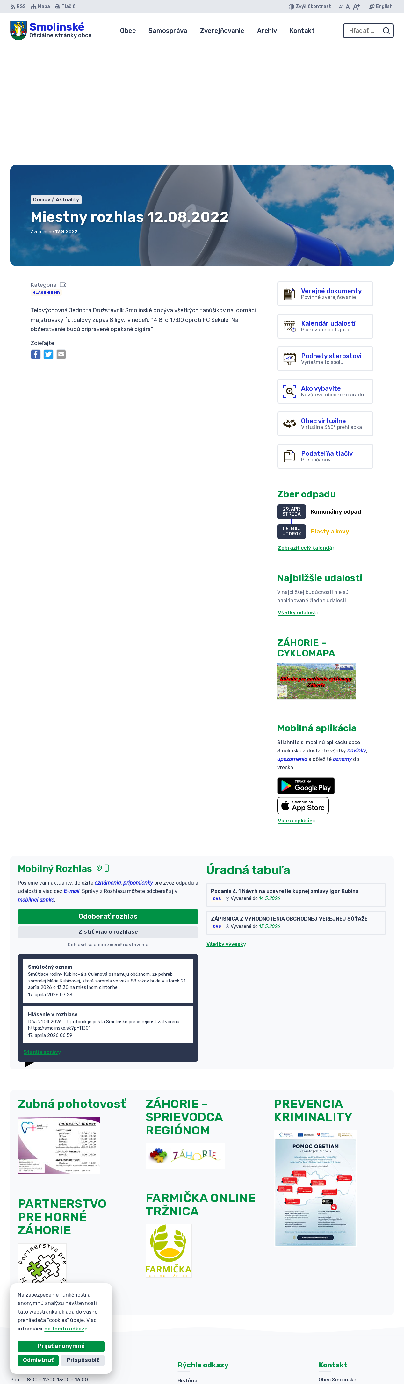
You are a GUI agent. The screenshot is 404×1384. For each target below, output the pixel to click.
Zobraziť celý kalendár (306, 428)
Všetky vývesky (226, 825)
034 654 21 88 (337, 1325)
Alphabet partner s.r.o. (191, 1367)
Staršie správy (42, 933)
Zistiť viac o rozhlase (108, 812)
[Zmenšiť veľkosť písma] (340, 6)
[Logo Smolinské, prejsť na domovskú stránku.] (51, 30)
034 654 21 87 (337, 1318)
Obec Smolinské (287, 1367)
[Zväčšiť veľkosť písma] (356, 6)
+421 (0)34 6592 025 (345, 1311)
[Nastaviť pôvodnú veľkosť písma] (347, 6)
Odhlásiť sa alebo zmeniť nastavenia (108, 825)
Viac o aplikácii (296, 702)
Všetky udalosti (298, 493)
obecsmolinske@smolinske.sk (356, 1332)
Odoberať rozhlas (108, 797)
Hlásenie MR (46, 173)
